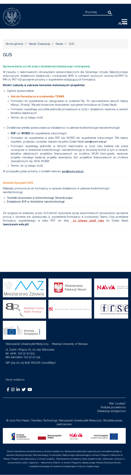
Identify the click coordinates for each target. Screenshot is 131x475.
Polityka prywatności (113, 407)
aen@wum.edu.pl (96, 141)
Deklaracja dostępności (111, 411)
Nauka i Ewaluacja (39, 43)
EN (125, 24)
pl (120, 24)
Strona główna (14, 43)
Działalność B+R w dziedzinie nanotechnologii (36, 201)
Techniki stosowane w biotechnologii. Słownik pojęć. (40, 197)
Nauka (59, 43)
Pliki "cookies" (117, 403)
